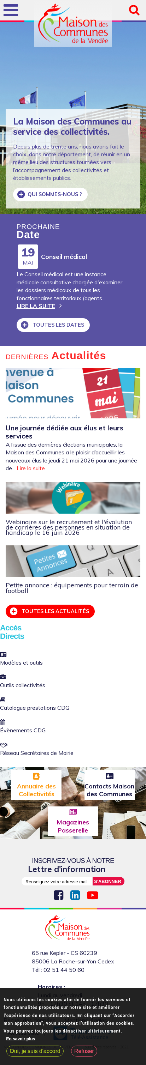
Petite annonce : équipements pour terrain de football (72, 587)
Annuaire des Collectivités (36, 790)
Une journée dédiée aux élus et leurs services (64, 432)
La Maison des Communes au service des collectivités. (72, 126)
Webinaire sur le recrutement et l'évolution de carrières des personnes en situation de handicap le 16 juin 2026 (69, 527)
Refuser (84, 1051)
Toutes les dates (57, 325)
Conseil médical (64, 256)
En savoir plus (20, 1038)
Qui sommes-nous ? (55, 194)
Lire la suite (36, 305)
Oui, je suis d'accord (35, 1051)
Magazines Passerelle (73, 826)
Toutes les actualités (54, 611)
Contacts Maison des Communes (109, 790)
